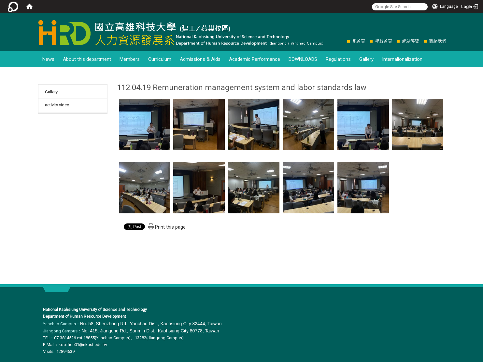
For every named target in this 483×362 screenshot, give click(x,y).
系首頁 (358, 41)
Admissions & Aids (200, 59)
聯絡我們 (437, 41)
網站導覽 (410, 41)
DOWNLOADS (303, 59)
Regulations (338, 59)
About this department (87, 59)
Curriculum (159, 59)
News (48, 59)
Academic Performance (254, 59)
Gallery (366, 59)
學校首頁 (383, 41)
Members (130, 59)
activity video (57, 104)
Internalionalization (402, 59)
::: (343, 41)
